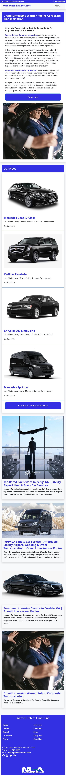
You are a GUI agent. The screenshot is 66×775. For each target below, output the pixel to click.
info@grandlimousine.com (19, 752)
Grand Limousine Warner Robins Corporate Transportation (32, 17)
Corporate (37, 725)
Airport (6, 732)
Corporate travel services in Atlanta (20, 70)
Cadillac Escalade (15, 274)
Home (5, 725)
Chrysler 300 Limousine (19, 331)
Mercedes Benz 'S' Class (19, 218)
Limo (35, 732)
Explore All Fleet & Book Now (33, 405)
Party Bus (37, 735)
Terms (5, 739)
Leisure (6, 728)
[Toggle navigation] (58, 5)
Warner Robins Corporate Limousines (21, 35)
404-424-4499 (14, 750)
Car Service (7, 735)
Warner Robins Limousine (17, 5)
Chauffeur (37, 728)
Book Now (33, 97)
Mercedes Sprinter (16, 387)
